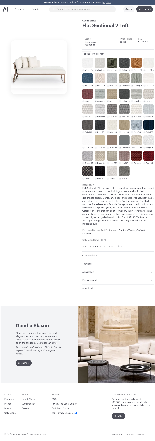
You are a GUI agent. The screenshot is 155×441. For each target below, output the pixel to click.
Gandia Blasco (89, 21)
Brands (35, 9)
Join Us (118, 416)
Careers (25, 408)
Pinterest (129, 434)
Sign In (128, 9)
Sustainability (28, 404)
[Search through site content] (84, 9)
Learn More (24, 363)
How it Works (28, 399)
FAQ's (54, 399)
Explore (107, 2)
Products (19, 9)
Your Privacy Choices (65, 413)
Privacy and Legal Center (64, 404)
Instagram (117, 434)
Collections (10, 413)
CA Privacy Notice (61, 408)
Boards (7, 408)
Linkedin (141, 434)
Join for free (144, 9)
